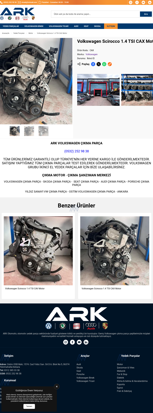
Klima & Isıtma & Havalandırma (132, 381)
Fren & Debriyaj (124, 391)
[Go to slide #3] (43, 131)
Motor (31, 33)
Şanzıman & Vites (125, 367)
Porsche (80, 374)
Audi (76, 26)
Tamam (29, 406)
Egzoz (120, 387)
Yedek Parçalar (11, 26)
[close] (56, 386)
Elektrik (120, 377)
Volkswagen (92, 54)
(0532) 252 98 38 (76, 151)
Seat (86, 26)
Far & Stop (122, 374)
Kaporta (121, 384)
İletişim (111, 26)
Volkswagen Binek (33, 26)
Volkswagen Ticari (58, 26)
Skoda (97, 26)
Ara (146, 14)
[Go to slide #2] (29, 131)
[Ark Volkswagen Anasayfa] (17, 14)
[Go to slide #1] (14, 131)
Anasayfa (5, 33)
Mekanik (121, 371)
